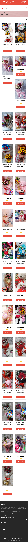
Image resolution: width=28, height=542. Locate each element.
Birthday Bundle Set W (7, 422)
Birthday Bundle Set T (20, 358)
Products (5, 12)
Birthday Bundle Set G (20, 132)
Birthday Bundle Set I (21, 164)
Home (2, 12)
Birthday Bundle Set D (20, 68)
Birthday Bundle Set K (7, 229)
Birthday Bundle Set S (7, 358)
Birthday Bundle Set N (20, 261)
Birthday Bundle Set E (20, 100)
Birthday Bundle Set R (20, 326)
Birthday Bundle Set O (7, 293)
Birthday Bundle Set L (20, 229)
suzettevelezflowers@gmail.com (8, 517)
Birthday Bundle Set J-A (20, 197)
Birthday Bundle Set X (20, 422)
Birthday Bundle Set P (20, 293)
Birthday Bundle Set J (7, 197)
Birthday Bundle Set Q (7, 326)
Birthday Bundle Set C (7, 76)
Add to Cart (7, 50)
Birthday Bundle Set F (7, 132)
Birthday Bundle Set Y (7, 455)
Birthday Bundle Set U (7, 390)
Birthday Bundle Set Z (20, 455)
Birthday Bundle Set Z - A (7, 487)
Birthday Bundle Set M (7, 261)
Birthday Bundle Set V (20, 390)
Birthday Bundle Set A (7, 44)
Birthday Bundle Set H (7, 164)
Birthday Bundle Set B (20, 44)
